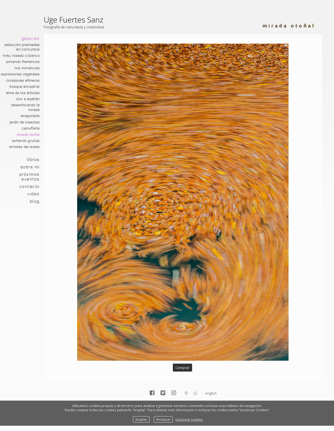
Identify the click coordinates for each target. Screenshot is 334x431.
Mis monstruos (27, 68)
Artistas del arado (24, 147)
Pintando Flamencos (23, 61)
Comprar (182, 367)
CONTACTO (29, 186)
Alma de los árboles (23, 93)
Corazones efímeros (23, 80)
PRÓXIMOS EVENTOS (29, 176)
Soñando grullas (26, 140)
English (211, 393)
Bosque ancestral (25, 86)
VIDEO (33, 193)
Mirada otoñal (28, 134)
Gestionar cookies (189, 419)
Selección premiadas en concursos (22, 47)
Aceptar (141, 419)
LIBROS (33, 159)
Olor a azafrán (28, 99)
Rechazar (163, 419)
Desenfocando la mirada (25, 107)
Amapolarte (30, 116)
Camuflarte (31, 128)
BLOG (35, 201)
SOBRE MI (30, 166)
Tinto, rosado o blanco (21, 55)
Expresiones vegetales (20, 74)
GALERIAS (30, 38)
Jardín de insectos (25, 122)
